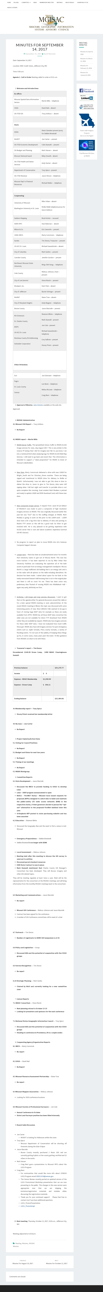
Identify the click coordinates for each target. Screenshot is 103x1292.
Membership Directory (47, 2)
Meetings (60, 2)
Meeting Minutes (21, 1243)
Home (9, 2)
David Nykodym (50, 54)
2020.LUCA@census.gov (44, 1176)
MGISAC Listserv (12, 7)
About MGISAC (69, 2)
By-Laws (16, 2)
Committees (25, 2)
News (35, 2)
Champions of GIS (82, 2)
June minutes (38, 405)
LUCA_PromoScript (28, 1206)
